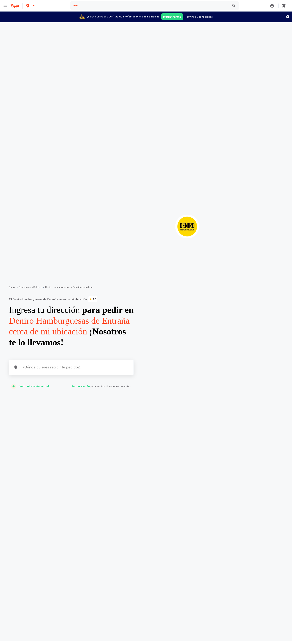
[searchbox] (153, 5)
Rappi (12, 287)
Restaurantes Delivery (30, 287)
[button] (31, 6)
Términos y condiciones (199, 17)
